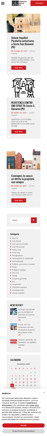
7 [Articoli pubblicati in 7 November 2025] (27, 376)
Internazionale (17, 261)
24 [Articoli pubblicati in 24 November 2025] (12, 385)
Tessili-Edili (16, 284)
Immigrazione (17, 255)
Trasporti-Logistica (19, 287)
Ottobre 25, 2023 (20, 113)
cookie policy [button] (34, 405)
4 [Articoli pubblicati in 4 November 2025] (15, 376)
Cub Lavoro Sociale (20, 244)
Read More (19, 68)
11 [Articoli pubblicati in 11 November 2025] (15, 379)
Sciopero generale (19, 279)
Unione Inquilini (18, 293)
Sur (13, 281)
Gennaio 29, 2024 (20, 51)
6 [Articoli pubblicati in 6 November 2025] (23, 376)
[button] (44, 392)
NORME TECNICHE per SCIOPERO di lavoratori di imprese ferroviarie (26, 313)
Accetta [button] (23, 425)
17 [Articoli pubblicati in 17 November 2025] (12, 382)
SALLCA (15, 273)
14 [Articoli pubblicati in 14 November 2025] (27, 379)
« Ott (14, 388)
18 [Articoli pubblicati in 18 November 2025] (16, 382)
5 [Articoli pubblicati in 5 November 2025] (19, 376)
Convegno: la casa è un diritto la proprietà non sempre (22, 179)
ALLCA (15, 238)
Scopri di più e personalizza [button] (23, 431)
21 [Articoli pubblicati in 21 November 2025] (27, 382)
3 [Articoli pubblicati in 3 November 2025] (12, 376)
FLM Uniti (16, 253)
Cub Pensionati (18, 247)
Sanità (14, 276)
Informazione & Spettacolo (22, 258)
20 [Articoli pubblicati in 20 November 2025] (23, 382)
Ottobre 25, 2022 (20, 186)
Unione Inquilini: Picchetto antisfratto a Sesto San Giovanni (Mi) (22, 42)
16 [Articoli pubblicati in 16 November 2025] (34, 379)
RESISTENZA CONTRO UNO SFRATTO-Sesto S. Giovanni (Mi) (23, 105)
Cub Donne (16, 241)
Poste (14, 267)
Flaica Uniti (16, 250)
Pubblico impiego (19, 270)
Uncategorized (18, 290)
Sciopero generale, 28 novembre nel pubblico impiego (27, 342)
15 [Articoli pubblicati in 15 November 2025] (31, 379)
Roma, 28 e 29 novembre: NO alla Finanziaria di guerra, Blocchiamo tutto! (26, 328)
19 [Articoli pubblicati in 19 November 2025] (19, 382)
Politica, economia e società (23, 264)
